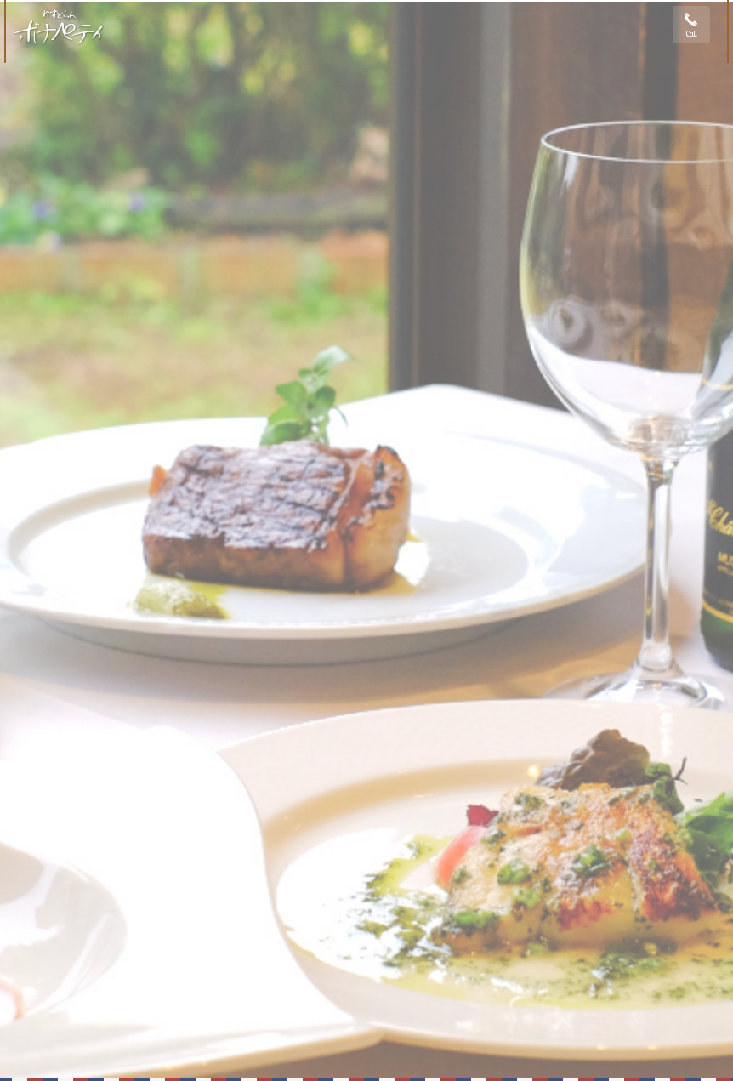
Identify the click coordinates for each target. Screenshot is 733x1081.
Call (691, 33)
